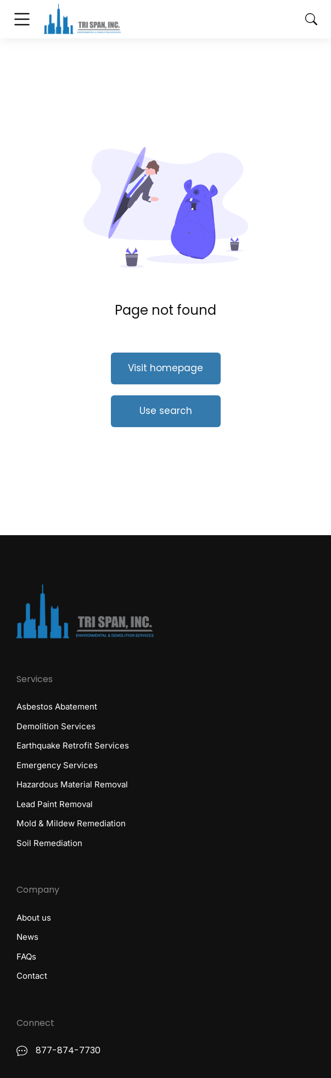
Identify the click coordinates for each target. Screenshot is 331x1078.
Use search (165, 410)
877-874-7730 (68, 1050)
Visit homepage (165, 368)
